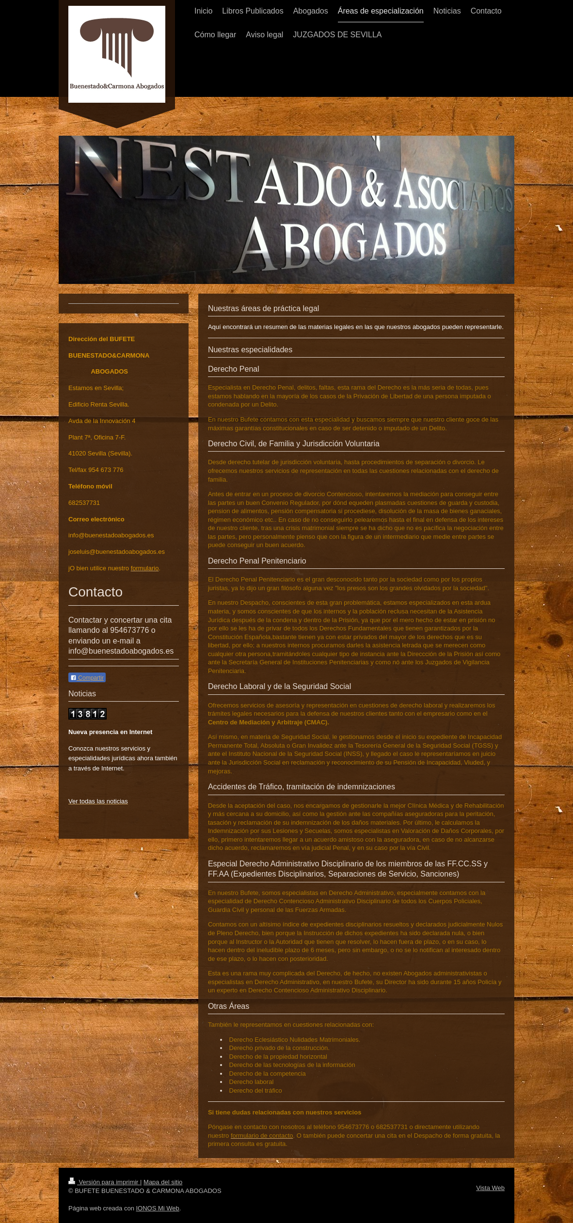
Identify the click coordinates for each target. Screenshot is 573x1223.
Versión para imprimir (104, 1182)
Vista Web (490, 1188)
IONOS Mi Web (157, 1208)
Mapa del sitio (162, 1182)
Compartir (87, 677)
